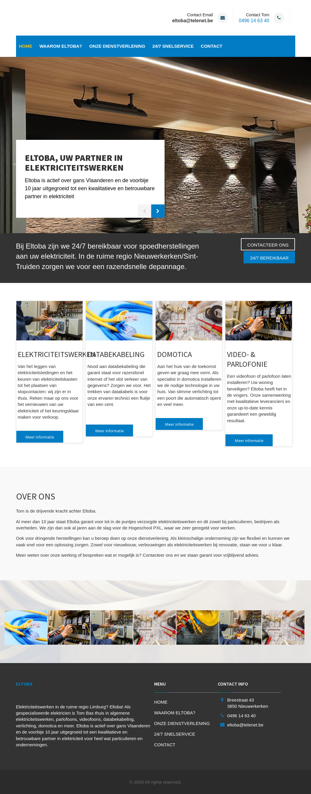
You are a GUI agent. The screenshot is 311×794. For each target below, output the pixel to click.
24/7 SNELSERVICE (173, 46)
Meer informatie (40, 437)
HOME (25, 46)
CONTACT (211, 46)
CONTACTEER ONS (268, 244)
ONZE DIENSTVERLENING (117, 46)
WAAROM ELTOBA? (61, 46)
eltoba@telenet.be (245, 724)
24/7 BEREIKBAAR (269, 257)
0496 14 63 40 (254, 20)
